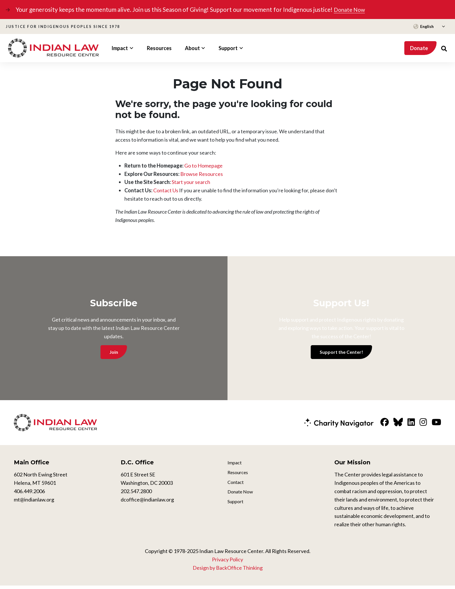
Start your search (191, 182)
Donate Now (351, 9)
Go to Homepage (203, 165)
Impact (235, 466)
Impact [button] (119, 48)
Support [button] (228, 48)
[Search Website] (444, 48)
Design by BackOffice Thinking (228, 571)
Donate (419, 48)
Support (236, 509)
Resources (159, 48)
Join (113, 351)
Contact (236, 487)
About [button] (192, 48)
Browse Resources (201, 173)
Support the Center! (341, 351)
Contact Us (165, 190)
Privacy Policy (227, 562)
